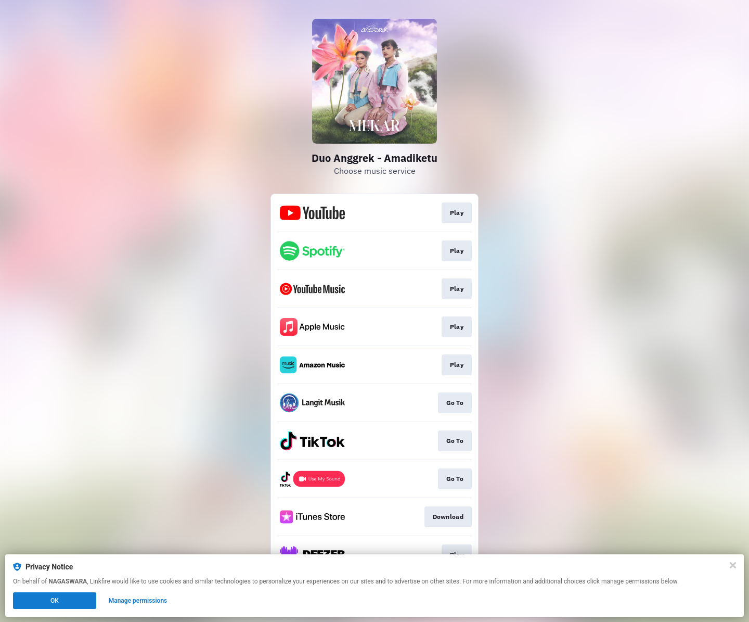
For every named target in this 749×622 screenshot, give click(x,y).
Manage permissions (138, 600)
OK (54, 600)
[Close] (733, 565)
